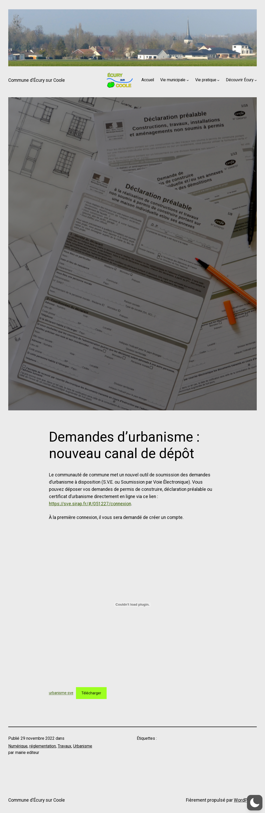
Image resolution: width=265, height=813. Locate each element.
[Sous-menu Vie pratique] (218, 80)
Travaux (64, 746)
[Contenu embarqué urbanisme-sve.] (132, 604)
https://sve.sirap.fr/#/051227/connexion (90, 503)
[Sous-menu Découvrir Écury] (255, 80)
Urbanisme (82, 746)
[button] (254, 802)
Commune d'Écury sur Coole (36, 80)
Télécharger (91, 693)
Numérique (18, 746)
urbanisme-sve (61, 693)
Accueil (147, 80)
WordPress (245, 800)
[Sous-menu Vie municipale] (187, 80)
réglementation (42, 746)
